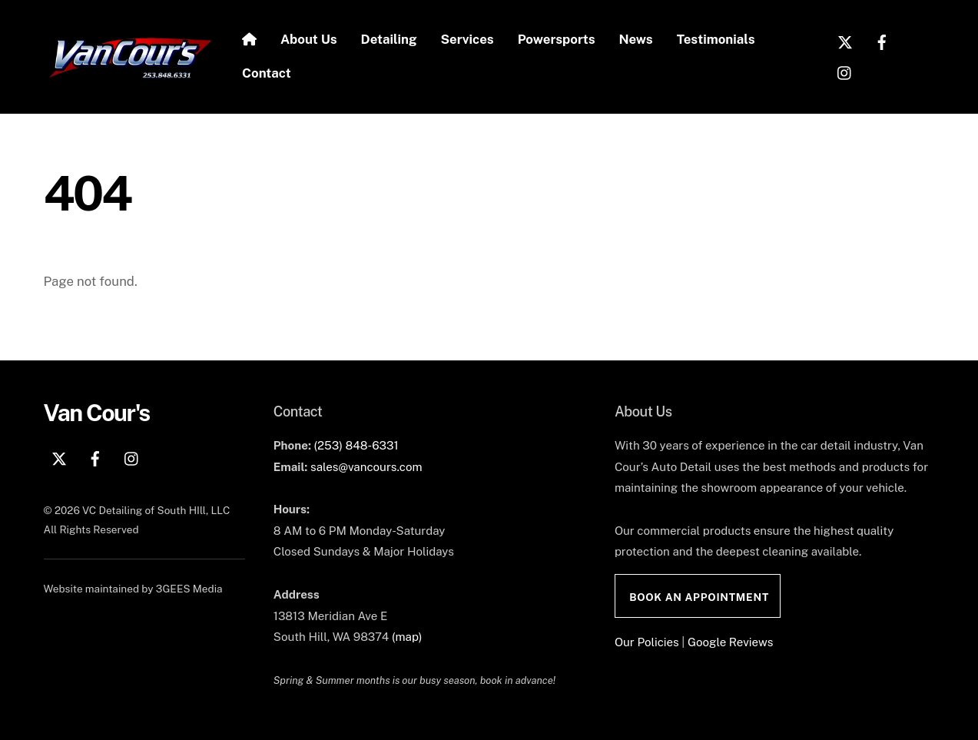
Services (467, 39)
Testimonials (716, 39)
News (636, 39)
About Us (308, 39)
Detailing (389, 39)
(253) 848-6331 (355, 445)
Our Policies (647, 642)
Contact (266, 73)
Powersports (556, 39)
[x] (845, 40)
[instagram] (845, 70)
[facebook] (882, 40)
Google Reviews (730, 642)
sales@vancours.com (366, 466)
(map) (407, 636)
